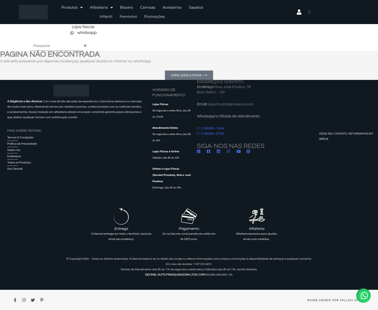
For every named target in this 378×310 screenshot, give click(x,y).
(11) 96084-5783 (210, 134)
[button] (363, 295)
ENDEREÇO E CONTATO (220, 82)
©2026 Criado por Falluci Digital (337, 300)
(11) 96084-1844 (210, 128)
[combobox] (56, 46)
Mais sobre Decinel (24, 130)
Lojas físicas (83, 27)
